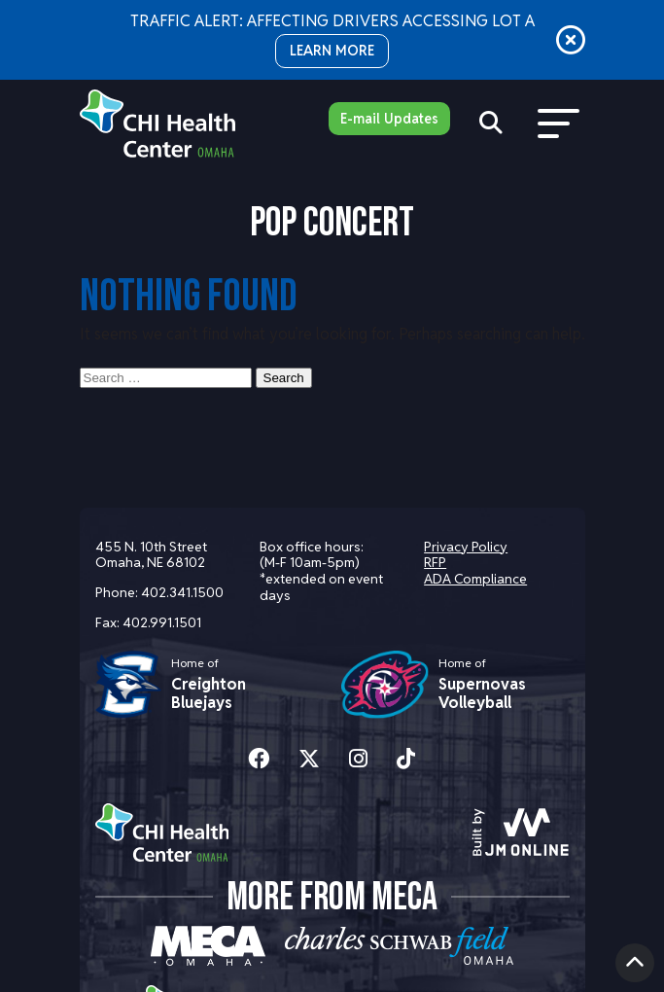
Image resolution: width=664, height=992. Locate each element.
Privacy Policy (465, 546)
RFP (435, 562)
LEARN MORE (332, 50)
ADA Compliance (475, 578)
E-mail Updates (389, 118)
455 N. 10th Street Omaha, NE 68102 (151, 555)
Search (283, 378)
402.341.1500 (182, 592)
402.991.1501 (161, 622)
